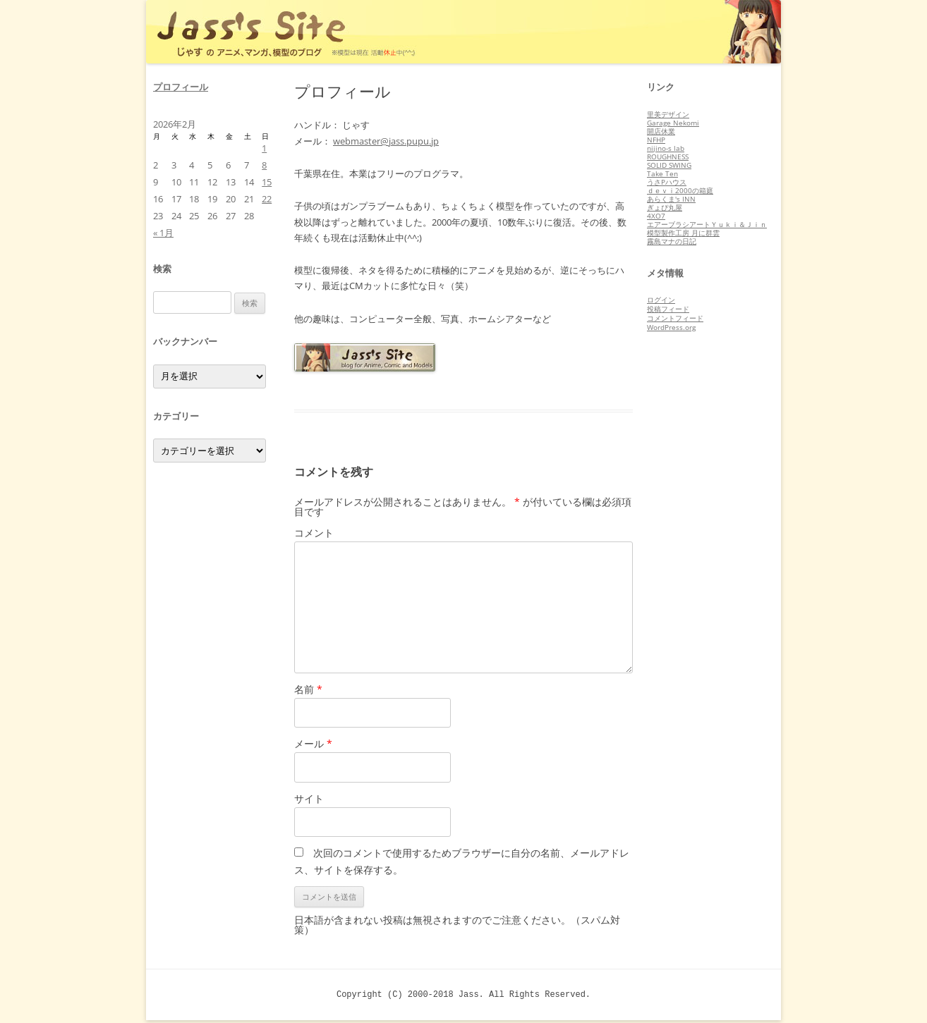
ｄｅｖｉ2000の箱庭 (680, 190)
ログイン (661, 300)
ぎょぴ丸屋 (664, 207)
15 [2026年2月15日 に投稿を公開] (267, 182)
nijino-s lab (665, 148)
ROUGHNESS (668, 156)
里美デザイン (668, 114)
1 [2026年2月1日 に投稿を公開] (264, 148)
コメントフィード (675, 318)
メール (313, 743)
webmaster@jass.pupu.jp (386, 141)
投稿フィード (668, 309)
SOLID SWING (669, 165)
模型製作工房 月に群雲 (683, 233)
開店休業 (661, 131)
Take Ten (662, 173)
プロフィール (180, 86)
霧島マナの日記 (671, 241)
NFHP (656, 140)
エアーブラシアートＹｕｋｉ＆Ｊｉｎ (707, 224)
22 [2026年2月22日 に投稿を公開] (267, 198)
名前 (308, 689)
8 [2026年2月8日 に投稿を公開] (264, 165)
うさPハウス (666, 182)
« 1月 (163, 232)
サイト (309, 798)
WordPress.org (671, 327)
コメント (314, 532)
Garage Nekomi (673, 123)
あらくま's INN (671, 199)
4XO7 (656, 216)
